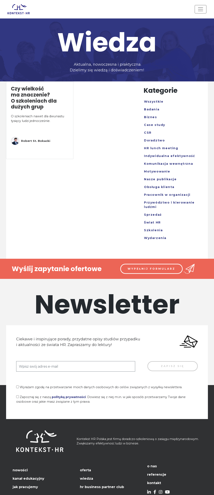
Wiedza (86, 479)
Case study (154, 125)
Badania (151, 109)
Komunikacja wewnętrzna (168, 164)
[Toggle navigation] (200, 9)
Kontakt (154, 483)
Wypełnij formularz (151, 268)
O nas (152, 466)
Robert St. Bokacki (30, 141)
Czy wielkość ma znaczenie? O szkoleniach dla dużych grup (34, 97)
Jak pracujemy (25, 487)
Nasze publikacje (160, 179)
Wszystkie (153, 101)
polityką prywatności (69, 397)
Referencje (156, 475)
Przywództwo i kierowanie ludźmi (169, 205)
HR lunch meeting (161, 148)
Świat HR (152, 222)
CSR (148, 133)
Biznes (150, 117)
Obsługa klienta (159, 187)
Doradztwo (154, 140)
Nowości (20, 470)
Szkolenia (153, 230)
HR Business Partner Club (102, 487)
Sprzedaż (153, 215)
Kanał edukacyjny (28, 479)
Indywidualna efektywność (169, 156)
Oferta (85, 470)
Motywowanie (157, 171)
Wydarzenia (155, 238)
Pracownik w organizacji (167, 195)
